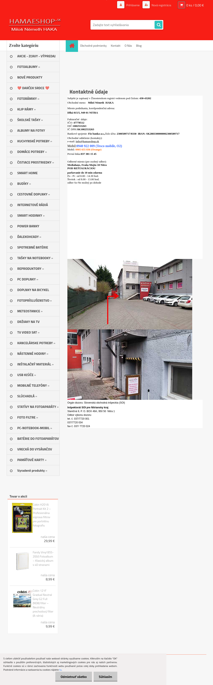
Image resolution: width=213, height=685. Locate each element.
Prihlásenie (133, 5)
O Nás (128, 45)
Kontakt (115, 45)
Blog (138, 45)
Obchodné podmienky (93, 45)
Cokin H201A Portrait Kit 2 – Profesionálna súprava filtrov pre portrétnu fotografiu (42, 515)
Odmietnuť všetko (74, 676)
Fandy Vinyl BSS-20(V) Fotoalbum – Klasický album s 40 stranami (43, 558)
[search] (158, 25)
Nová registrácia (161, 5)
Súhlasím (105, 676)
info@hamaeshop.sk (87, 141)
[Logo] (35, 24)
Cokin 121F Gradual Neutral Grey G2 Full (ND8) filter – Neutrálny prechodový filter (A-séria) (43, 603)
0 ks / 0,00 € (195, 5)
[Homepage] (73, 45)
